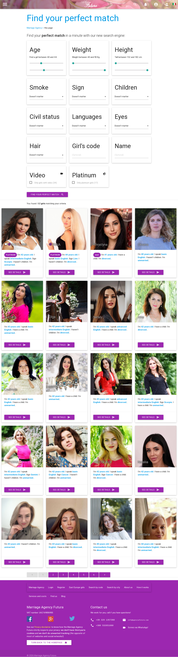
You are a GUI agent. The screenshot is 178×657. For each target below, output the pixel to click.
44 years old (71, 254)
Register (61, 587)
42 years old (27, 254)
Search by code (96, 587)
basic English (61, 258)
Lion (75, 258)
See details (17, 272)
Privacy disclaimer (42, 627)
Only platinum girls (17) (87, 183)
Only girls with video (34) (45, 183)
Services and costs (37, 596)
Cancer (65, 474)
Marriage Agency (36, 587)
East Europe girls (77, 587)
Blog (63, 596)
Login (50, 587)
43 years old (14, 326)
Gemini (34, 474)
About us (128, 587)
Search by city (113, 587)
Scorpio (8, 262)
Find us (54, 596)
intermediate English (20, 258)
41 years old (111, 254)
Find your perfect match (73, 18)
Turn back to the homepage (49, 642)
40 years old (147, 254)
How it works (143, 587)
